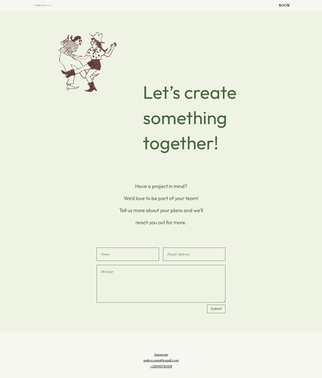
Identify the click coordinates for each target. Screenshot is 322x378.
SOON (284, 5)
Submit (216, 308)
